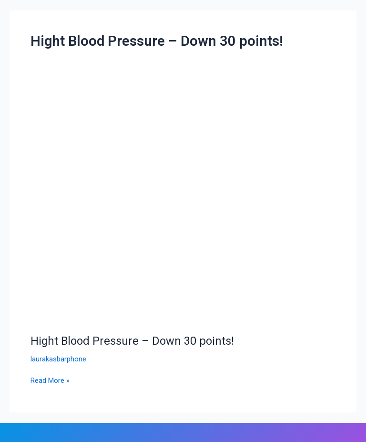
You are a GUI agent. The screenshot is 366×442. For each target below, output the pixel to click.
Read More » (50, 380)
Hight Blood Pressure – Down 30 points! (132, 341)
